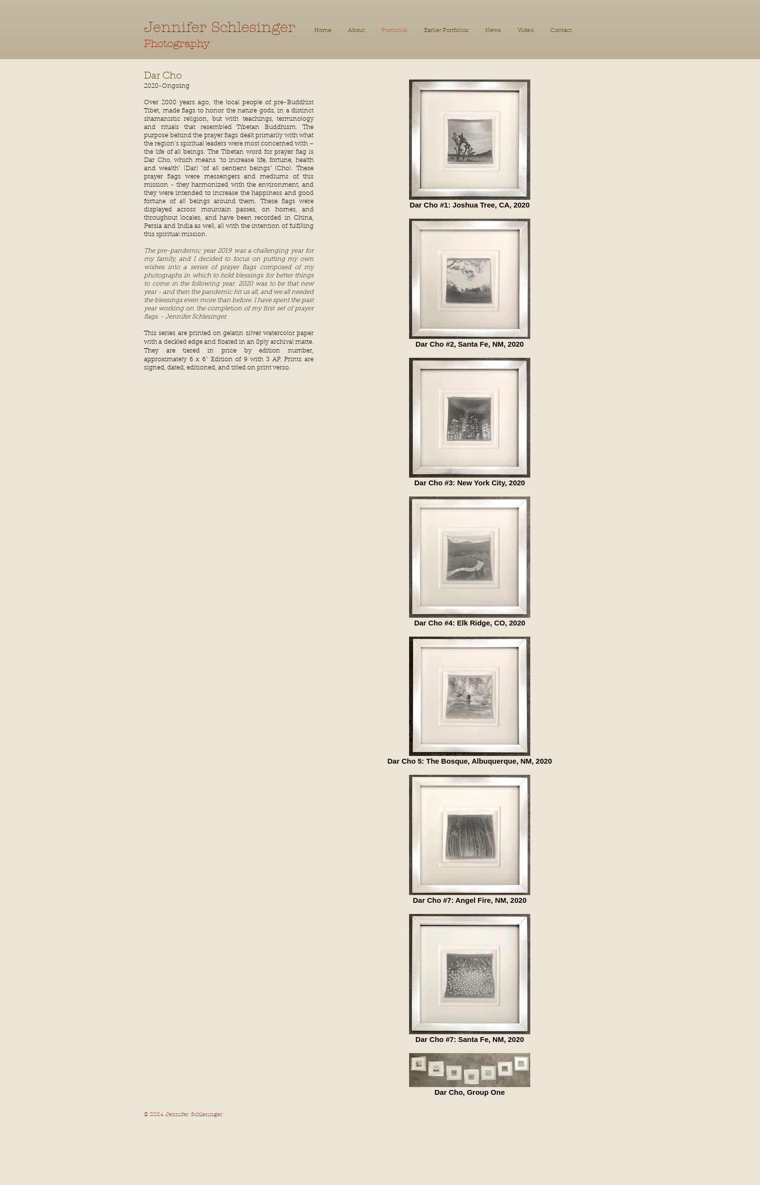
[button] (446, 31)
